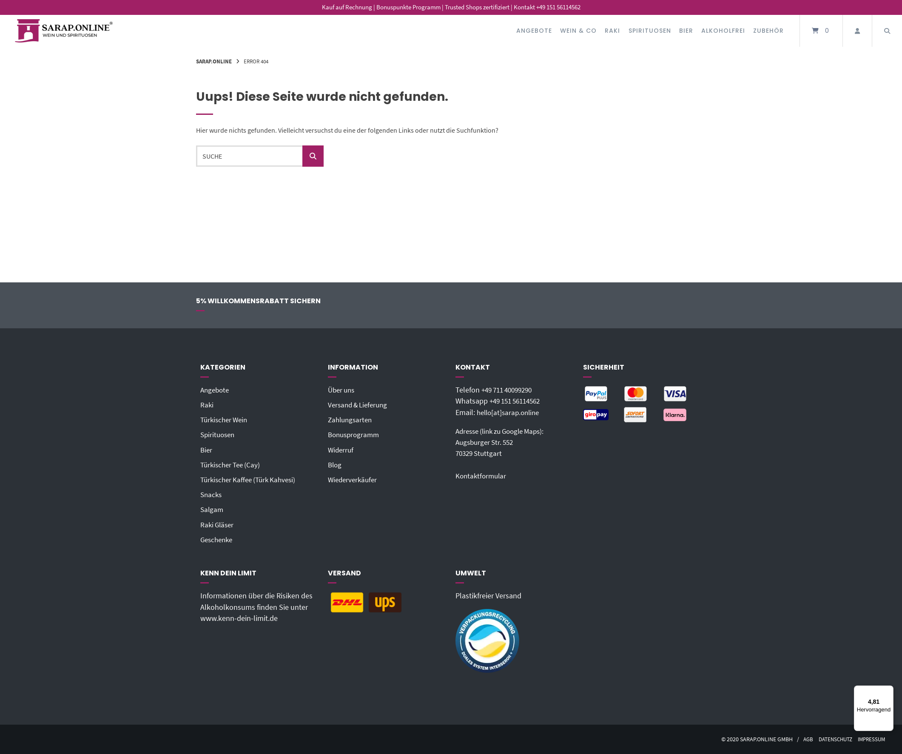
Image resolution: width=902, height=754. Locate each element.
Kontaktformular (482, 476)
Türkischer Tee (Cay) (232, 464)
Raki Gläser (218, 524)
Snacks (211, 494)
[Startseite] (64, 31)
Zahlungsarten (351, 419)
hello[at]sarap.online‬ (510, 412)
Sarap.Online (214, 61)
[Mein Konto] (857, 31)
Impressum (870, 739)
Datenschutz (831, 739)
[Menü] (888, 691)
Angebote (534, 30)
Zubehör (768, 30)
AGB (801, 739)
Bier (686, 30)
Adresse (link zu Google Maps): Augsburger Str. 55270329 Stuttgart (504, 442)
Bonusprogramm (355, 434)
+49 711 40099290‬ (509, 390)
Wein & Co (578, 30)
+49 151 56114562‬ (517, 401)
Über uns (342, 390)
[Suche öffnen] (887, 31)
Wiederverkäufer (354, 479)
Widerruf (341, 450)
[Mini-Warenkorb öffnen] (821, 31)
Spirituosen (650, 30)
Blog (335, 464)
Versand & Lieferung (360, 405)
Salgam (212, 509)
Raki (612, 30)
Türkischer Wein (225, 419)
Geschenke (218, 539)
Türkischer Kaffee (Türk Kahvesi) (251, 479)
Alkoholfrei (723, 30)
